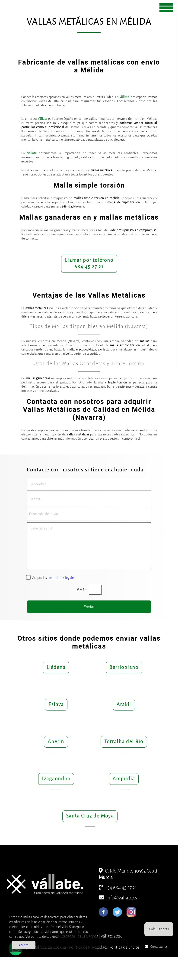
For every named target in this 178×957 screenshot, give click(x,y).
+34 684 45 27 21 (118, 887)
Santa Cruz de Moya (90, 816)
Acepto (24, 945)
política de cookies (44, 936)
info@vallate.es (118, 898)
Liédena (56, 667)
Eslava (56, 704)
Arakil (124, 704)
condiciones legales (61, 578)
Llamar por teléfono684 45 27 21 (89, 263)
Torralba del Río (123, 741)
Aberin (56, 741)
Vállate (124, 97)
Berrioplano (123, 667)
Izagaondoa (56, 779)
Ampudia (124, 779)
